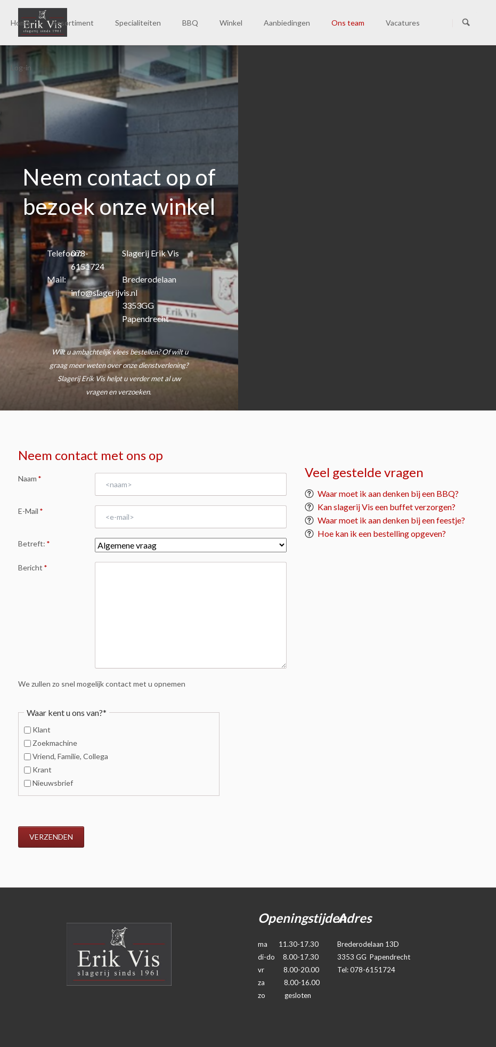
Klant (41, 729)
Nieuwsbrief (52, 782)
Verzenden (51, 836)
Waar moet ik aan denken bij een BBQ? (388, 493)
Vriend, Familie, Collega (70, 756)
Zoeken (466, 23)
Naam (33, 483)
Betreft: (34, 544)
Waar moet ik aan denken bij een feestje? (391, 520)
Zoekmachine (54, 742)
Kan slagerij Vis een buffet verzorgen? (387, 507)
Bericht (33, 572)
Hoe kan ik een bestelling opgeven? (382, 533)
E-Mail (33, 515)
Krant (42, 769)
